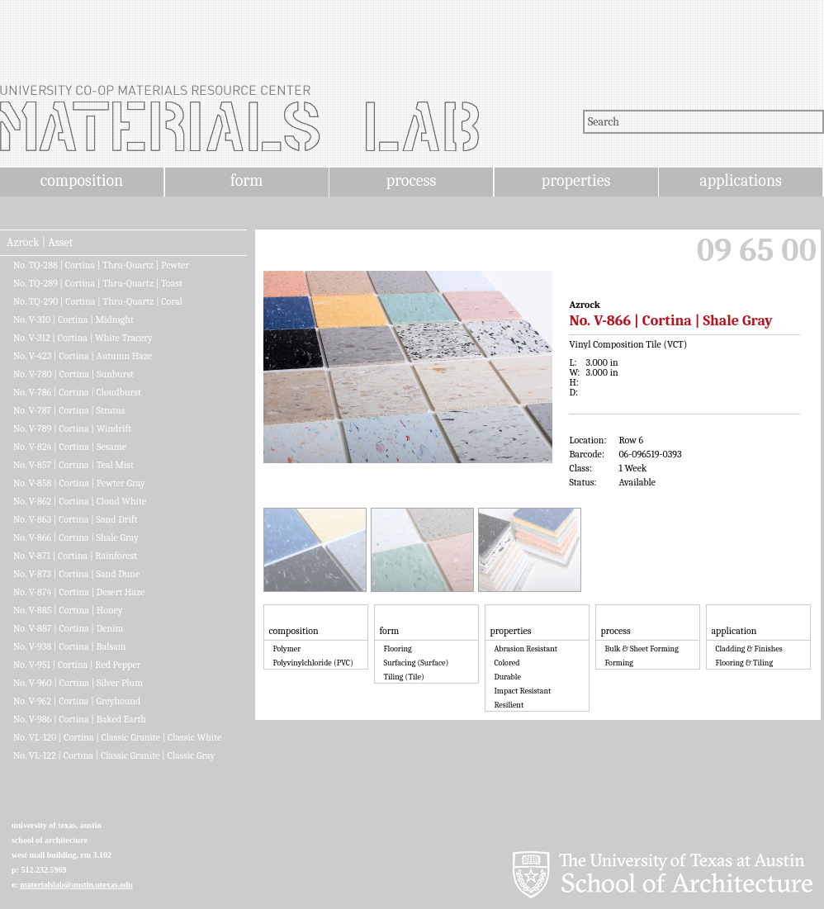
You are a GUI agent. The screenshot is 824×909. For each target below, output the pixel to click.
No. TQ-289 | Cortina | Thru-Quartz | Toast (97, 283)
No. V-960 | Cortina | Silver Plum (78, 683)
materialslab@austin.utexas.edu (76, 884)
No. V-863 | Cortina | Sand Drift (75, 519)
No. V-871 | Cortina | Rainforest (75, 555)
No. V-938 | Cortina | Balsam (69, 646)
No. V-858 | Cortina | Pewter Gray (79, 483)
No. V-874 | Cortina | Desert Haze (78, 592)
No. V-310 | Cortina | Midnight (73, 319)
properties (576, 180)
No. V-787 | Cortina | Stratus (69, 410)
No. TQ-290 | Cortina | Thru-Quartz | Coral (97, 301)
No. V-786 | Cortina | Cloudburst (77, 392)
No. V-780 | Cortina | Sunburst (73, 374)
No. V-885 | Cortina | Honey (68, 610)
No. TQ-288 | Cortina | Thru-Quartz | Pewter (101, 265)
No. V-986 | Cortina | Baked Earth (79, 719)
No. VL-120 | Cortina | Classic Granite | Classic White (117, 737)
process (411, 180)
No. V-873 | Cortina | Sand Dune (76, 574)
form (246, 180)
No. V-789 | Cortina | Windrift (72, 428)
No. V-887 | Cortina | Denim (68, 628)
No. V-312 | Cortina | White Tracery (83, 337)
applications (740, 180)
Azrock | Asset (40, 243)
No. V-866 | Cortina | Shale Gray (76, 537)
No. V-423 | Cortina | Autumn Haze (82, 356)
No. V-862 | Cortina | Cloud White (79, 501)
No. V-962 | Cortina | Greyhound (76, 701)
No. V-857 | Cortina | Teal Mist (73, 465)
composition (81, 180)
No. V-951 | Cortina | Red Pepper (77, 664)
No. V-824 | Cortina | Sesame (69, 446)
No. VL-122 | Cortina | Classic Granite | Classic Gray (114, 755)
